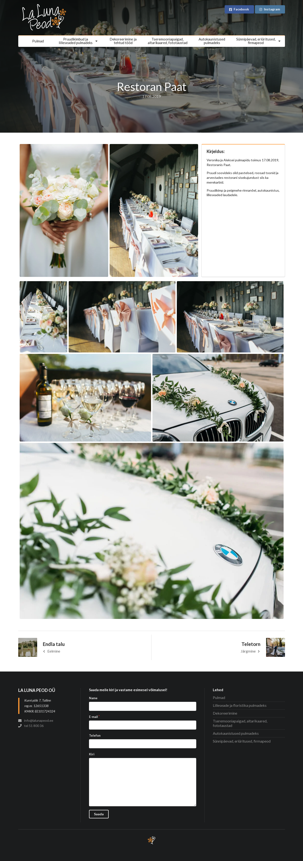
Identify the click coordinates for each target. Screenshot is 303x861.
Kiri (91, 754)
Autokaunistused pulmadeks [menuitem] (236, 733)
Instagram (269, 9)
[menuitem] (79, 41)
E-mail (93, 717)
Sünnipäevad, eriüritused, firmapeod (259, 41)
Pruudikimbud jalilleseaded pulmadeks (79, 41)
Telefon (95, 735)
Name (93, 698)
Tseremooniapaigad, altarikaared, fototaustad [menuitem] (167, 41)
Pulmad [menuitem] (38, 41)
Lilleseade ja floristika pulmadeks (240, 705)
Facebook (239, 9)
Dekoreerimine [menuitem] (225, 713)
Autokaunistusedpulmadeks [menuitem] (212, 41)
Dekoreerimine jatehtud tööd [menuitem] (123, 41)
